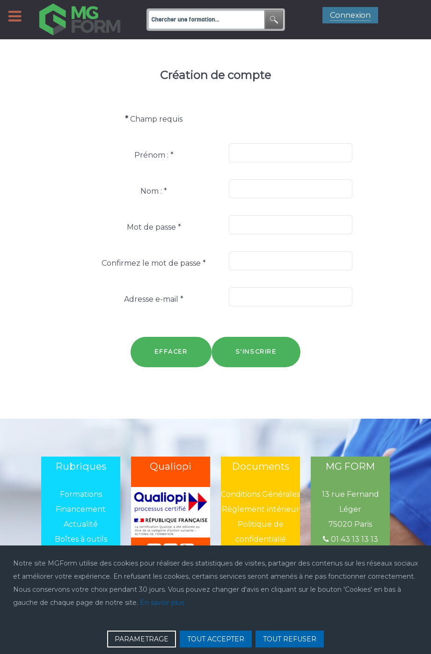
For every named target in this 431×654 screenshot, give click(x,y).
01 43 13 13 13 (350, 539)
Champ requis (154, 119)
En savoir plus (162, 602)
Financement (81, 509)
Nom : (153, 191)
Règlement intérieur (261, 509)
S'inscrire (256, 351)
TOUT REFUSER (289, 639)
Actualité (81, 524)
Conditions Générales (260, 494)
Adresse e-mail (153, 299)
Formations (81, 494)
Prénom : (154, 155)
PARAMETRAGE (141, 639)
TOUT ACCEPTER (215, 639)
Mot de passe (154, 227)
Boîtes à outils (81, 539)
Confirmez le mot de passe (154, 263)
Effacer (170, 351)
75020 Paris (350, 524)
